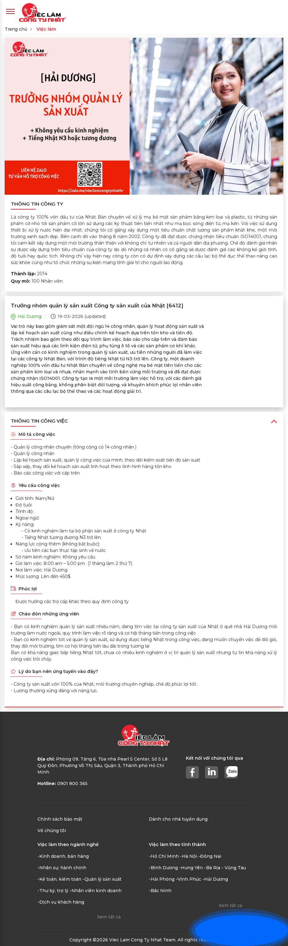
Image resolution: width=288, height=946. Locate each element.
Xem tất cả (109, 917)
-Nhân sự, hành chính (61, 867)
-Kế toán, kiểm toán (59, 879)
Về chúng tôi (51, 830)
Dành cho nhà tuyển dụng (178, 819)
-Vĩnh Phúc (188, 879)
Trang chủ (16, 29)
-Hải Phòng (161, 879)
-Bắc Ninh (160, 890)
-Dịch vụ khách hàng (60, 902)
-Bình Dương (163, 867)
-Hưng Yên (191, 867)
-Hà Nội (188, 856)
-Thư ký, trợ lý (52, 890)
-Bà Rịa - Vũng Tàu (225, 867)
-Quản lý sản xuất (102, 879)
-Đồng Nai (209, 856)
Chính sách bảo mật (59, 819)
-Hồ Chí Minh (164, 856)
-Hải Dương (215, 879)
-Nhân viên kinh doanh (96, 890)
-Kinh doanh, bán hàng (63, 856)
